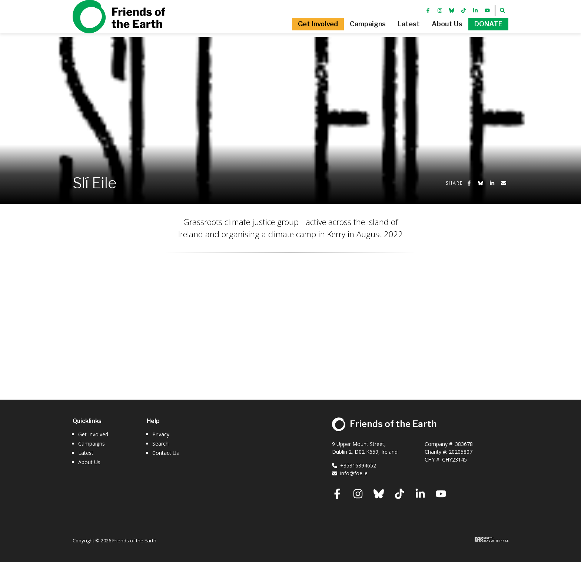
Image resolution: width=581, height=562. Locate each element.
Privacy (160, 434)
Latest (85, 452)
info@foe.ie (350, 473)
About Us (89, 462)
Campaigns (91, 443)
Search (160, 443)
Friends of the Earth (119, 27)
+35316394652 (354, 465)
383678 (464, 443)
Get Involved (93, 434)
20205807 (460, 451)
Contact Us (165, 452)
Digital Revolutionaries (491, 539)
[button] (293, 35)
